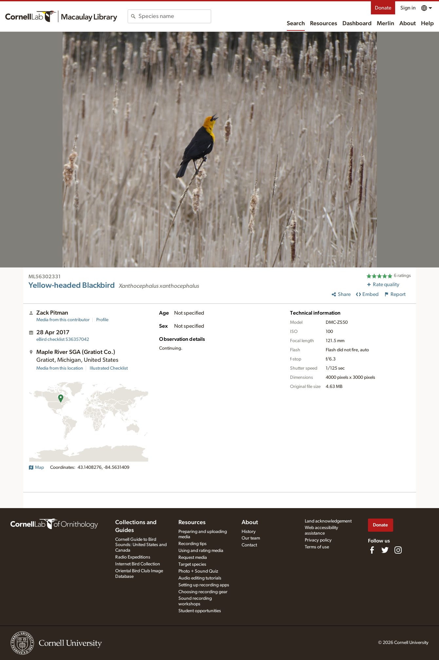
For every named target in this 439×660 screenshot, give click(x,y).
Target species (192, 564)
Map (36, 467)
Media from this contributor (63, 320)
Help (427, 24)
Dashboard (357, 24)
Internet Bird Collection (137, 564)
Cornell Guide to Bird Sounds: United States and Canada (141, 545)
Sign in (408, 7)
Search (296, 24)
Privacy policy (318, 540)
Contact (249, 545)
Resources (323, 24)
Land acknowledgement (328, 521)
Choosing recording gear (203, 592)
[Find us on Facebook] (372, 550)
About (407, 24)
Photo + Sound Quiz (198, 571)
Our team (251, 538)
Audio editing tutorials (199, 578)
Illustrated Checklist (109, 368)
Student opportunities (199, 611)
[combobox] (174, 16)
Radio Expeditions (132, 557)
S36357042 (62, 339)
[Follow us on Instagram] (398, 550)
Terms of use (317, 547)
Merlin (385, 24)
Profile (102, 320)
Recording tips (192, 543)
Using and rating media (200, 550)
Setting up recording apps (203, 585)
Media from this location (59, 368)
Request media (192, 557)
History (249, 531)
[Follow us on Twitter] (385, 550)
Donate (383, 7)
